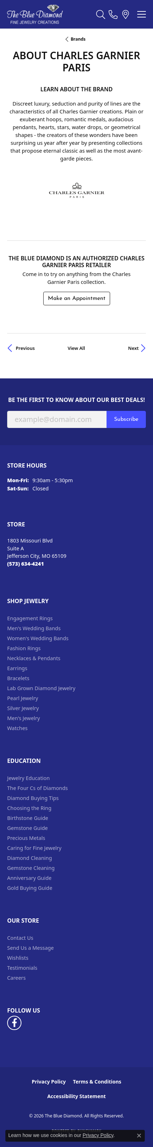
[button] (100, 14)
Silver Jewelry (23, 708)
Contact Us (20, 937)
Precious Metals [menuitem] (26, 838)
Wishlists (17, 957)
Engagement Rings (30, 618)
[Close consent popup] (139, 1135)
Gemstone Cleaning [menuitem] (31, 868)
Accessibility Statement (76, 1096)
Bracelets (18, 678)
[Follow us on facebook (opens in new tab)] (14, 1023)
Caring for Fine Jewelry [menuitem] (34, 848)
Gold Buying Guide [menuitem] (29, 888)
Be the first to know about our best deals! (76, 400)
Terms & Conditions (97, 1081)
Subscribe (126, 419)
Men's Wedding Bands (34, 628)
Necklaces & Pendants (33, 658)
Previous (25, 348)
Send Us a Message (30, 947)
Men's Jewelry (23, 718)
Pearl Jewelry (22, 698)
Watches (17, 728)
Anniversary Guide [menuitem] (29, 878)
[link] (113, 14)
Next (133, 348)
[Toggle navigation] (141, 14)
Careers (16, 977)
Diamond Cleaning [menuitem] (29, 858)
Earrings (17, 668)
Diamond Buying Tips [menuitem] (33, 798)
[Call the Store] (25, 563)
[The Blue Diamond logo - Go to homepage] (35, 14)
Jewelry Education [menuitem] (28, 778)
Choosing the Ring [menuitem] (29, 808)
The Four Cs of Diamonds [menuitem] (37, 788)
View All (76, 348)
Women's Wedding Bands (38, 638)
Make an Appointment (76, 298)
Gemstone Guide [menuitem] (27, 828)
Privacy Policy (49, 1081)
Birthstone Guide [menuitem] (27, 818)
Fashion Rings (24, 648)
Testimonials (22, 967)
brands (78, 39)
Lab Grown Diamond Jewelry (41, 688)
